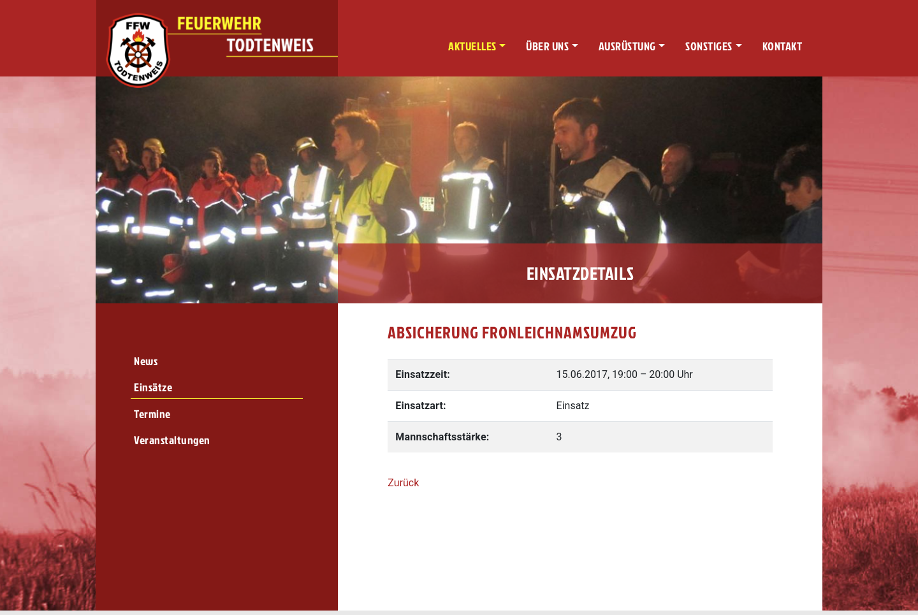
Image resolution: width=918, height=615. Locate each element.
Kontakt (782, 46)
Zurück (403, 483)
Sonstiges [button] (708, 46)
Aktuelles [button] (472, 46)
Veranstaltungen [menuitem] (172, 440)
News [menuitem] (145, 361)
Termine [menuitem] (152, 414)
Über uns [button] (547, 46)
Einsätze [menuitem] (153, 387)
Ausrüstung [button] (627, 46)
